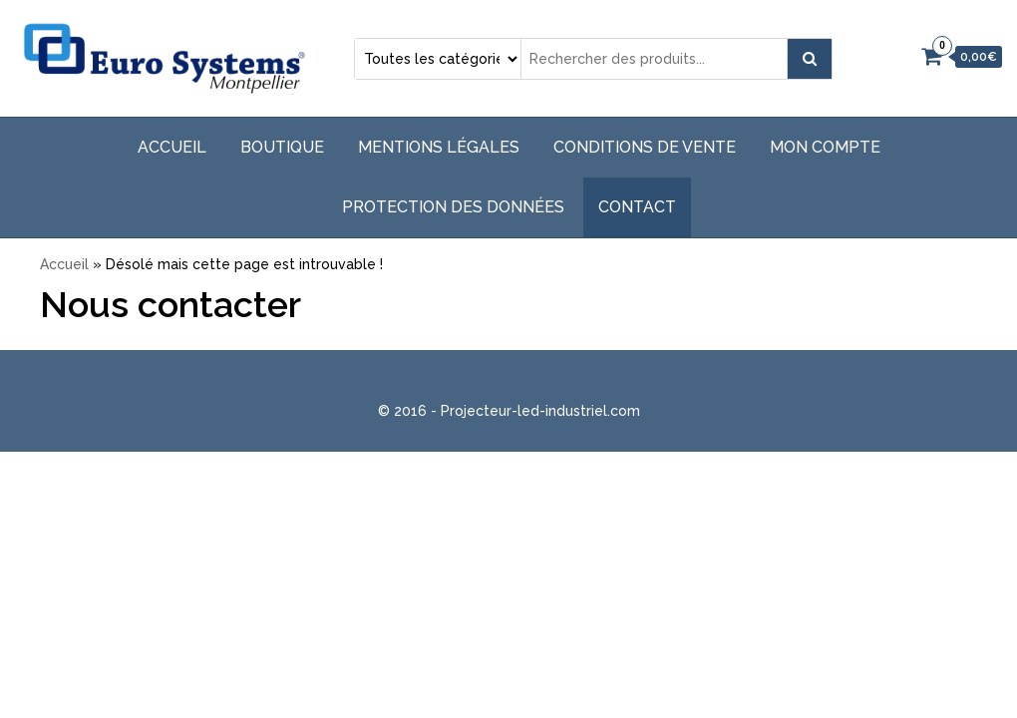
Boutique (282, 147)
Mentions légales (438, 147)
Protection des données (453, 206)
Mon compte (825, 147)
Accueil (172, 147)
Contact (637, 206)
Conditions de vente (644, 147)
